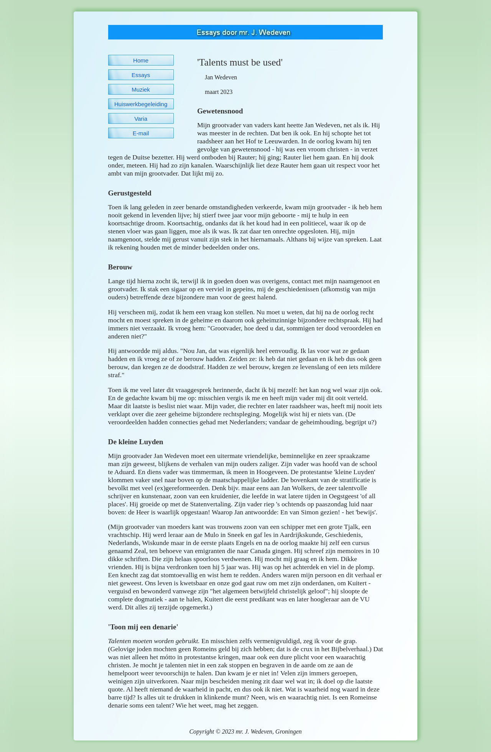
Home (140, 60)
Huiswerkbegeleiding (140, 104)
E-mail (141, 133)
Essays (141, 75)
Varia (140, 118)
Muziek (141, 89)
